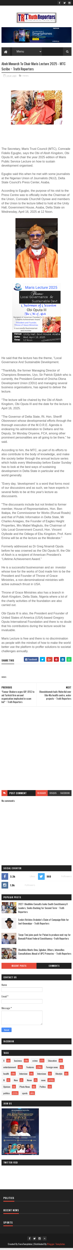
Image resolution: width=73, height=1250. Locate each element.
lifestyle (58, 1075)
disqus (53, 794)
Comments (54, 967)
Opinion (6, 1088)
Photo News (25, 1088)
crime (35, 1062)
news (26, 77)
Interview (23, 1075)
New (16, 1082)
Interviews (41, 1075)
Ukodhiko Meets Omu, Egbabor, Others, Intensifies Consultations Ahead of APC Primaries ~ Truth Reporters (44, 953)
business (18, 1062)
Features (30, 1069)
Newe (29, 1082)
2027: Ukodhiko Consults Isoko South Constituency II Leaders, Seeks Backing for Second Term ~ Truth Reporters (43, 910)
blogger (41, 794)
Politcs (43, 1088)
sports (25, 1095)
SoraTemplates (25, 1245)
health (6, 1075)
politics (6, 1095)
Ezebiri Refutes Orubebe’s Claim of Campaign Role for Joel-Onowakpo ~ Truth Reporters (43, 923)
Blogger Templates (56, 1245)
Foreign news (52, 1069)
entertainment (9, 1069)
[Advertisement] (36, 750)
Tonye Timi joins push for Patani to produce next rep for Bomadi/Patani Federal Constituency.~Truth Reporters (44, 938)
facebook (65, 794)
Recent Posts (19, 967)
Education (52, 1062)
